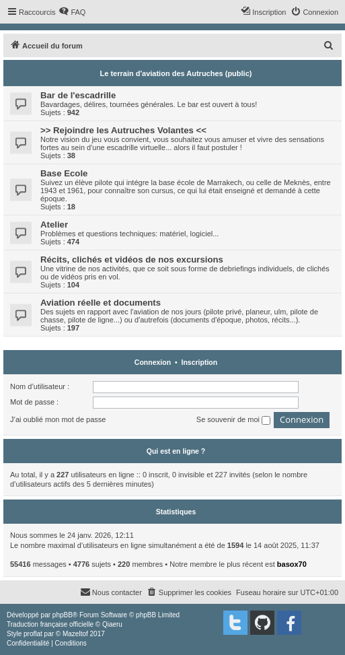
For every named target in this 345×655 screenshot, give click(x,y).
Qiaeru (112, 624)
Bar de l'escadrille (78, 95)
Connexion (153, 362)
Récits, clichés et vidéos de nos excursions (131, 259)
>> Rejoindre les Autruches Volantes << (123, 130)
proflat (33, 633)
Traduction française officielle (50, 624)
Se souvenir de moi (233, 420)
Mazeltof (75, 633)
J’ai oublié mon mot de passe (58, 419)
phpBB (62, 615)
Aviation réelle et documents (100, 303)
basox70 (292, 564)
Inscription (199, 362)
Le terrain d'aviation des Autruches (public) (176, 73)
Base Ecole (63, 173)
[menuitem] (72, 12)
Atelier (54, 224)
